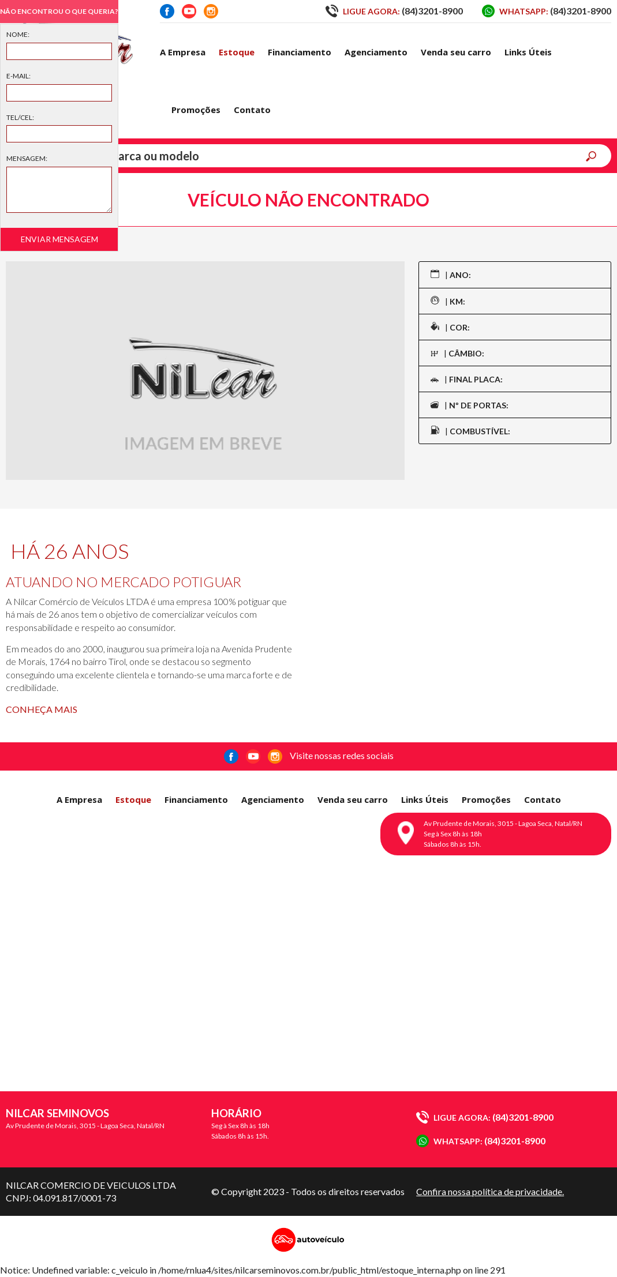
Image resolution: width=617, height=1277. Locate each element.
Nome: (17, 34)
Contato (252, 109)
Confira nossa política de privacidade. (490, 1191)
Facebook (167, 11)
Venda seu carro (456, 52)
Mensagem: (26, 158)
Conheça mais (41, 709)
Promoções (195, 109)
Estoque (237, 52)
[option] (205, 370)
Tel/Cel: (20, 117)
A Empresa (182, 52)
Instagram (211, 11)
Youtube (189, 11)
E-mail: (18, 76)
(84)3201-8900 (394, 10)
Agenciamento (376, 52)
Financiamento (299, 52)
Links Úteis (528, 52)
